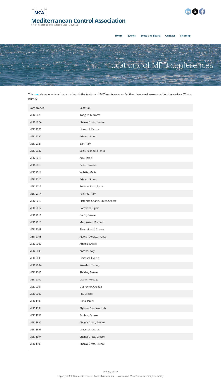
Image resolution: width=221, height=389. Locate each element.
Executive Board (150, 35)
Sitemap (185, 35)
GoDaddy (158, 375)
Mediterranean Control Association (78, 20)
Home (119, 35)
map (36, 94)
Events (132, 35)
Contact (170, 35)
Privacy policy (110, 371)
